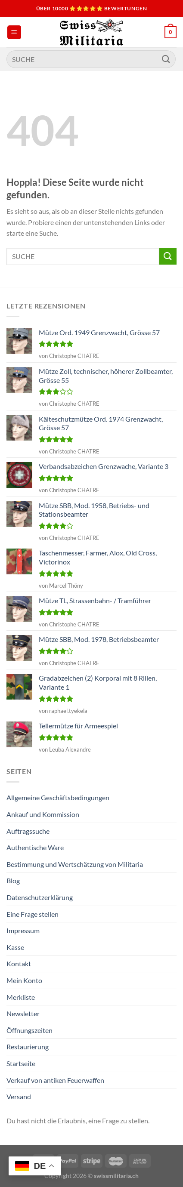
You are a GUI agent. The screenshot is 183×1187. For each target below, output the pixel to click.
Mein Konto (24, 980)
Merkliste (20, 997)
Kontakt (18, 963)
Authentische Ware (35, 847)
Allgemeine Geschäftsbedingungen (57, 797)
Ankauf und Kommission (42, 814)
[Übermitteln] (166, 59)
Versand (18, 1096)
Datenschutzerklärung (39, 897)
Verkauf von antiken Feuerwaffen (55, 1080)
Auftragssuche (28, 831)
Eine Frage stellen (32, 914)
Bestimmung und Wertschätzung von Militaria (74, 864)
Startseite (20, 1063)
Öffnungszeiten (29, 1030)
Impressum (23, 930)
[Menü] (14, 32)
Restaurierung (27, 1046)
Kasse (15, 947)
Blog (13, 880)
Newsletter (23, 1013)
